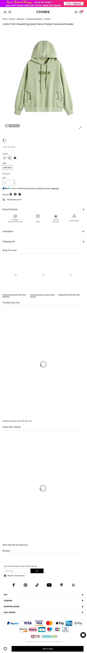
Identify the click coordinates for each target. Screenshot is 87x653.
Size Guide (6, 174)
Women (12, 19)
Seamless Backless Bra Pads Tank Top (17, 421)
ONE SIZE (7, 168)
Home (5, 19)
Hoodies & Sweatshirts (34, 19)
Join (36, 571)
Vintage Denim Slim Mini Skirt (69, 295)
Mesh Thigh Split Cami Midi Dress (15, 545)
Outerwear (20, 19)
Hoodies (47, 19)
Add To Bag (47, 649)
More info (55, 188)
